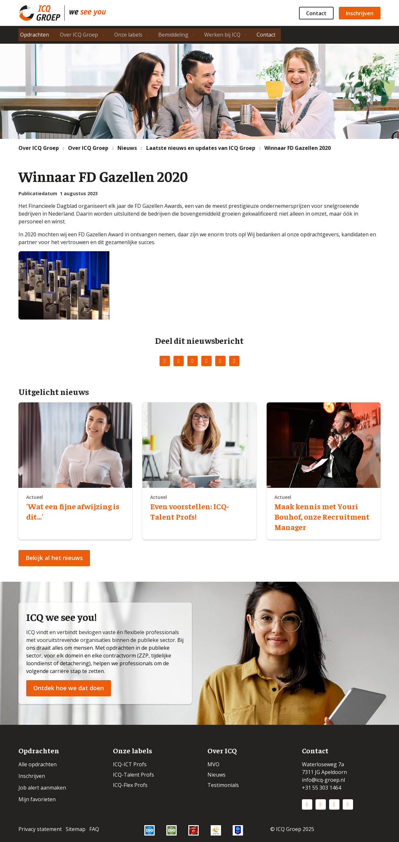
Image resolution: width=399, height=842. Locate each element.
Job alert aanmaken (42, 787)
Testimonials (223, 785)
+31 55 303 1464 (321, 787)
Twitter (178, 361)
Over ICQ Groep (77, 35)
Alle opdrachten (37, 764)
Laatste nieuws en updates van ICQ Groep (200, 148)
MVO (213, 764)
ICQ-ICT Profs (130, 764)
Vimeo (348, 804)
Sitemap (75, 829)
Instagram (321, 804)
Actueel (34, 497)
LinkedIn (192, 361)
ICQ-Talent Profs (133, 774)
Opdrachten (32, 35)
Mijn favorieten (37, 799)
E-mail (235, 361)
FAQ (94, 829)
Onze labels (127, 35)
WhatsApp (221, 361)
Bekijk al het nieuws (54, 558)
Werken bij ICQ (223, 35)
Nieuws (127, 148)
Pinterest (206, 361)
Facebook (164, 361)
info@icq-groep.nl (323, 779)
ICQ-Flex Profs (130, 785)
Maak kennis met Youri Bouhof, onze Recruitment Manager (322, 516)
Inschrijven (359, 13)
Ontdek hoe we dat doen (68, 688)
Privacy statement (40, 829)
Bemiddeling (173, 35)
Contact (316, 13)
